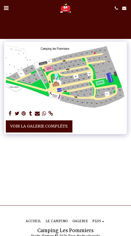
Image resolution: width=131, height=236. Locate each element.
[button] (6, 7)
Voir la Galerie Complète (39, 126)
